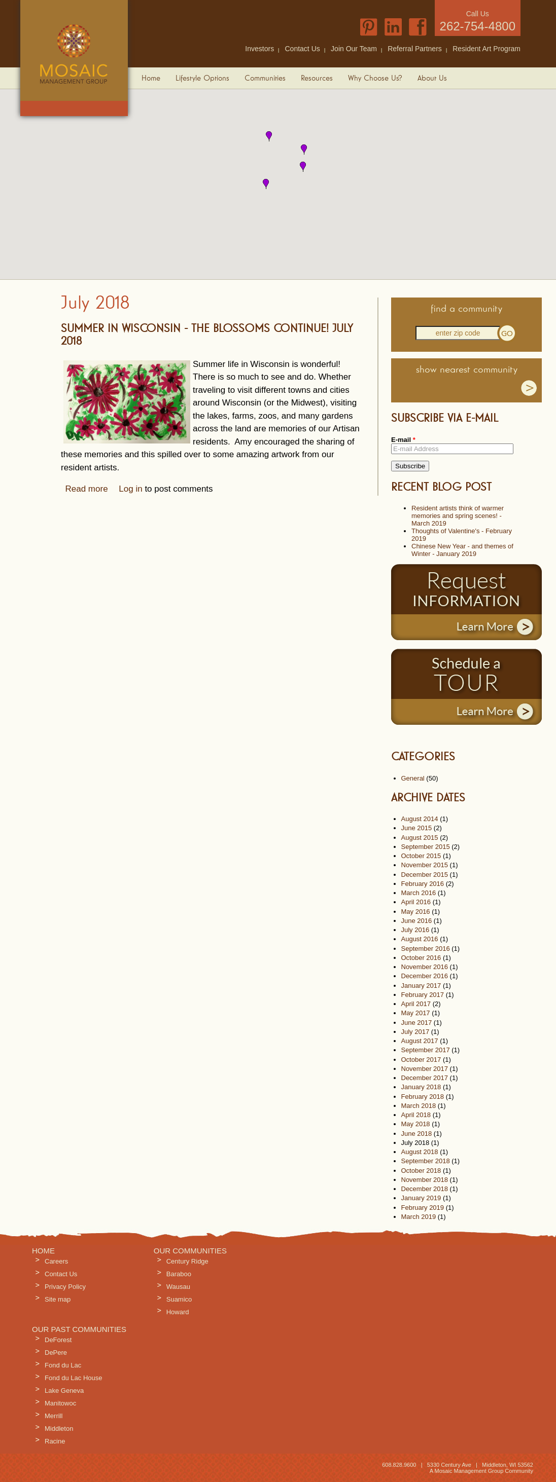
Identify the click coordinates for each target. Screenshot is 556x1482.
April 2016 (416, 902)
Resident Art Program (486, 49)
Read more (86, 489)
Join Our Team (354, 49)
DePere (56, 1352)
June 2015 (416, 828)
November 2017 (424, 1068)
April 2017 (416, 1004)
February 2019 (422, 1207)
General (413, 778)
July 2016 (415, 930)
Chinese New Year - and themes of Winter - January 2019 (462, 550)
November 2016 (424, 967)
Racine (55, 1441)
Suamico (179, 1299)
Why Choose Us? (375, 78)
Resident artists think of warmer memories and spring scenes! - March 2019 (457, 515)
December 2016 (424, 976)
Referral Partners (415, 49)
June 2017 (416, 1022)
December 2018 (424, 1189)
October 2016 (421, 957)
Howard (177, 1312)
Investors (259, 49)
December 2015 (424, 874)
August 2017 (419, 1041)
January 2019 (421, 1198)
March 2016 (418, 893)
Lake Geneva (64, 1390)
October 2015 (421, 856)
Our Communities (190, 1250)
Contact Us (302, 49)
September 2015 (425, 846)
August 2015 (419, 837)
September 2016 (425, 948)
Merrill (53, 1416)
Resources (317, 78)
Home (151, 78)
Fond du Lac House (73, 1378)
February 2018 (422, 1096)
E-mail (403, 439)
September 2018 (425, 1161)
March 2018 (418, 1105)
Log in (130, 489)
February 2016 (422, 883)
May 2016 (415, 911)
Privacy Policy (65, 1286)
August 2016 (419, 939)
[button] (269, 136)
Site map (58, 1299)
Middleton (59, 1428)
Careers (56, 1261)
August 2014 (419, 819)
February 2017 (422, 994)
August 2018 (419, 1152)
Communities (265, 78)
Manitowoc (60, 1403)
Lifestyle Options (202, 78)
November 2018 (424, 1179)
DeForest (58, 1340)
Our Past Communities (79, 1329)
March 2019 (418, 1216)
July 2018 (415, 1142)
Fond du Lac (63, 1365)
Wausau (178, 1286)
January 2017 (421, 985)
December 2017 (424, 1078)
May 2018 (415, 1124)
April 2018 (416, 1115)
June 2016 (416, 920)
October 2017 (421, 1059)
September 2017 (425, 1050)
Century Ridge (187, 1261)
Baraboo (178, 1274)
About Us (432, 78)
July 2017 (415, 1031)
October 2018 (421, 1170)
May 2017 (415, 1013)
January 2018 (421, 1087)
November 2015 (424, 865)
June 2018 (416, 1133)
